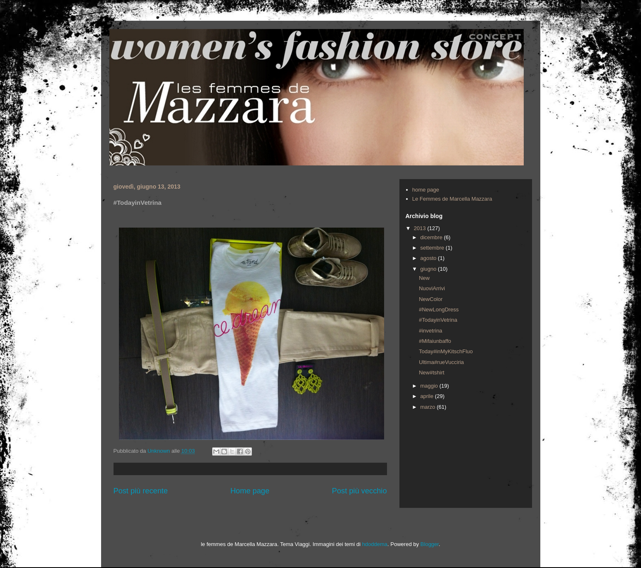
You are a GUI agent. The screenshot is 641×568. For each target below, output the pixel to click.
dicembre (432, 237)
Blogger (430, 544)
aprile (427, 396)
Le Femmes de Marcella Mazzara (452, 199)
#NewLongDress (439, 309)
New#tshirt (431, 372)
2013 (421, 228)
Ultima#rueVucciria (441, 362)
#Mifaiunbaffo (435, 341)
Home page (249, 491)
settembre (432, 248)
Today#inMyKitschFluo (446, 351)
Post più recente (141, 491)
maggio (429, 386)
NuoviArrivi (432, 288)
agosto (429, 258)
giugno (429, 269)
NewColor (431, 299)
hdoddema (374, 544)
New (424, 278)
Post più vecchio (359, 491)
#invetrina (430, 331)
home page (425, 190)
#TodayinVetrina (438, 320)
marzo (428, 407)
